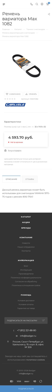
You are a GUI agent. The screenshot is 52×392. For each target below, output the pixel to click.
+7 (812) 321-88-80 (26, 330)
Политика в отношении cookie (26, 285)
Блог (26, 266)
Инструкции (26, 270)
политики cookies (35, 359)
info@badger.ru (28, 336)
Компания (26, 237)
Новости (26, 243)
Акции (26, 222)
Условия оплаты (26, 304)
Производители (26, 274)
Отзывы (29, 179)
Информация (26, 260)
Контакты (26, 251)
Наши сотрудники (26, 247)
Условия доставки (26, 300)
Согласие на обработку (26, 281)
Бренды (26, 228)
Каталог (26, 217)
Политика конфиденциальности (26, 277)
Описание (11, 179)
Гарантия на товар (26, 308)
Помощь (26, 295)
